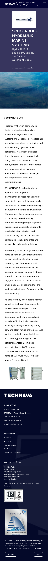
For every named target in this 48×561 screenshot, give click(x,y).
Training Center (10, 445)
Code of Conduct (10, 479)
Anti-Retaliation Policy (12, 477)
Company (7, 438)
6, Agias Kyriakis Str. (11, 409)
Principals (7, 442)
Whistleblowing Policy (12, 472)
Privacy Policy (9, 469)
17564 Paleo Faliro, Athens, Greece (17, 413)
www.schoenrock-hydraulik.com (24, 68)
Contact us (8, 449)
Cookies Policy (9, 467)
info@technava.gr (16, 424)
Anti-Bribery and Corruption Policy (16, 474)
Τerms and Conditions (12, 453)
